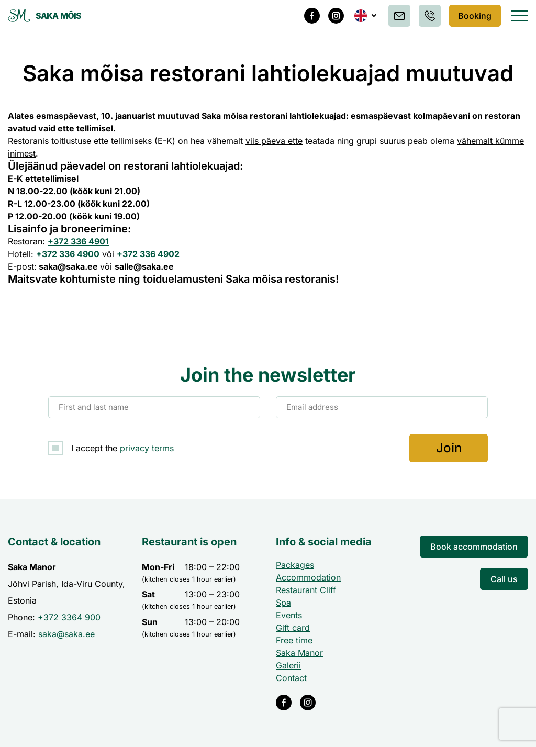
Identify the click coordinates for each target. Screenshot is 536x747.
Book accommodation (474, 546)
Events (289, 615)
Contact (291, 678)
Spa (283, 602)
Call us (504, 579)
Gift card (293, 627)
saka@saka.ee (66, 634)
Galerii (288, 665)
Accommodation (308, 577)
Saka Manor (299, 653)
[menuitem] (363, 16)
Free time (294, 640)
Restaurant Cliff (306, 590)
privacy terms (147, 448)
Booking (473, 15)
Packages (295, 565)
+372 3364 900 (69, 617)
